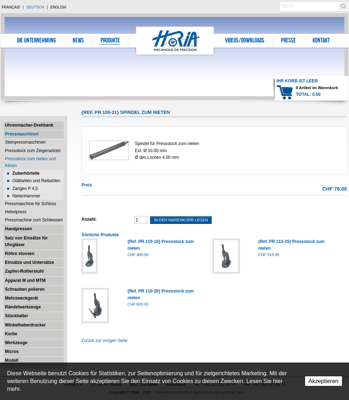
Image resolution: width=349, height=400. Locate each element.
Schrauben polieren (25, 289)
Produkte (110, 41)
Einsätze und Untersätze (29, 262)
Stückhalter (16, 315)
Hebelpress (16, 211)
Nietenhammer (26, 195)
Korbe (11, 333)
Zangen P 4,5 (25, 188)
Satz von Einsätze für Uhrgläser (26, 241)
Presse (288, 41)
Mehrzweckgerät (21, 298)
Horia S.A (175, 40)
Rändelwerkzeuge (23, 307)
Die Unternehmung (36, 41)
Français (11, 7)
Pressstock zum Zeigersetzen (33, 150)
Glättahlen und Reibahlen (36, 180)
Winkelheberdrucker (25, 325)
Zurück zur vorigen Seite (104, 340)
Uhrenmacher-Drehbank (29, 125)
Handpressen (18, 228)
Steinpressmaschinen (25, 142)
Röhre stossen (19, 253)
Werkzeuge (16, 342)
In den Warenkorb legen (181, 220)
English (58, 7)
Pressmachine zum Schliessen (34, 220)
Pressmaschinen (22, 134)
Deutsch (35, 7)
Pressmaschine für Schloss (30, 203)
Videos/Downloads (244, 41)
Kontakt (321, 41)
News (78, 41)
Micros (12, 351)
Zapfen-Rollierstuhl (24, 271)
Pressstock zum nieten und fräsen (30, 162)
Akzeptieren (324, 381)
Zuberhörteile (26, 173)
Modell (11, 360)
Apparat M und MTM (25, 280)
